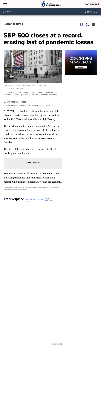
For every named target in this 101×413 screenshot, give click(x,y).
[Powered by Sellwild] (58, 344)
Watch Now (92, 4)
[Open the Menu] (4, 4)
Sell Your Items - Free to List (35, 200)
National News (13, 24)
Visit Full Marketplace (50, 200)
